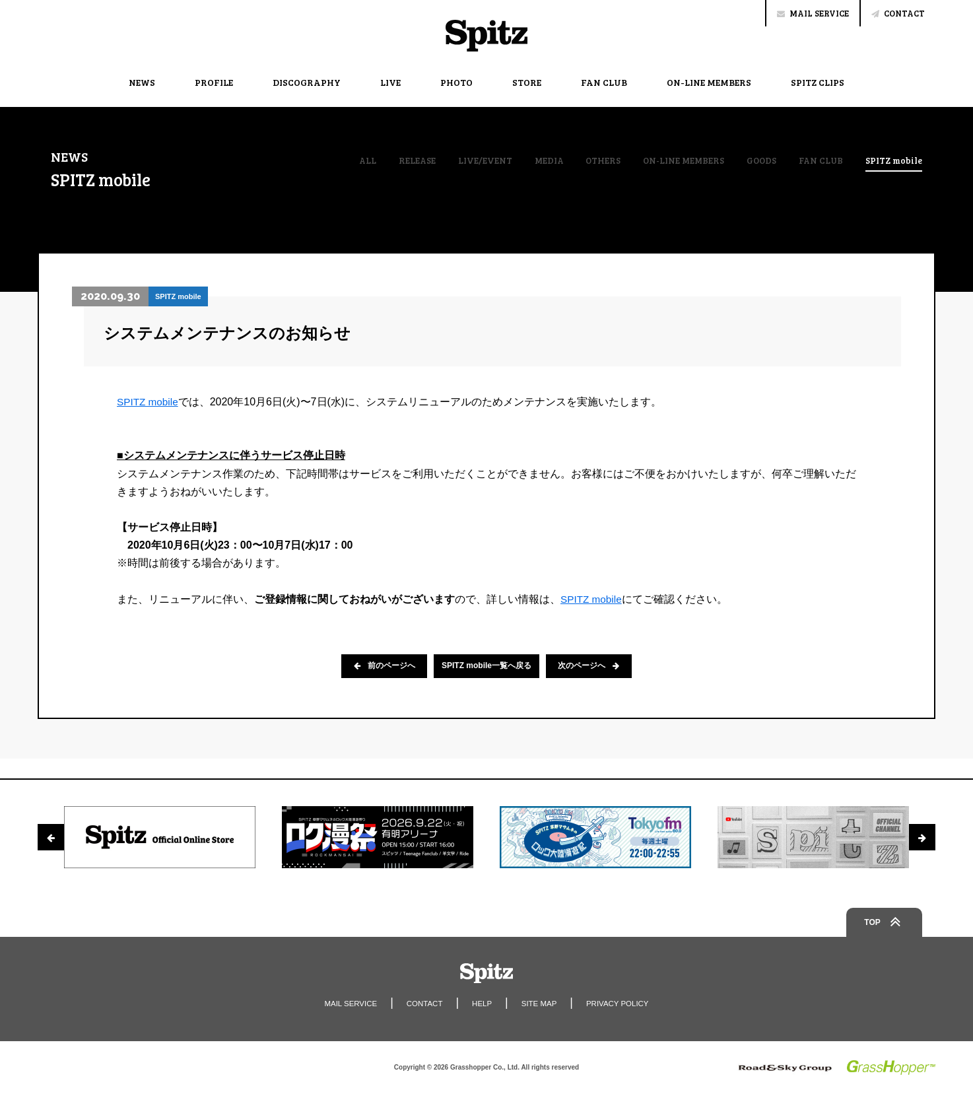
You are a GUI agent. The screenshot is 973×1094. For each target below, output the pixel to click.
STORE (526, 82)
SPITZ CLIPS (817, 82)
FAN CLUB (604, 82)
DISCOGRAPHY (307, 82)
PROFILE (214, 82)
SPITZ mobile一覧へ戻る (486, 666)
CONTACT (898, 13)
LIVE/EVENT (474, 160)
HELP (481, 1003)
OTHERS (594, 160)
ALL (355, 160)
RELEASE (405, 160)
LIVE (390, 82)
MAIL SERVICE (813, 13)
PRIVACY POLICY (621, 1003)
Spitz (486, 35)
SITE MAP (539, 1003)
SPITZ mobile (893, 161)
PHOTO (456, 82)
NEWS (142, 82)
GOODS (757, 160)
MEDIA (538, 160)
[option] (160, 837)
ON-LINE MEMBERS (709, 82)
